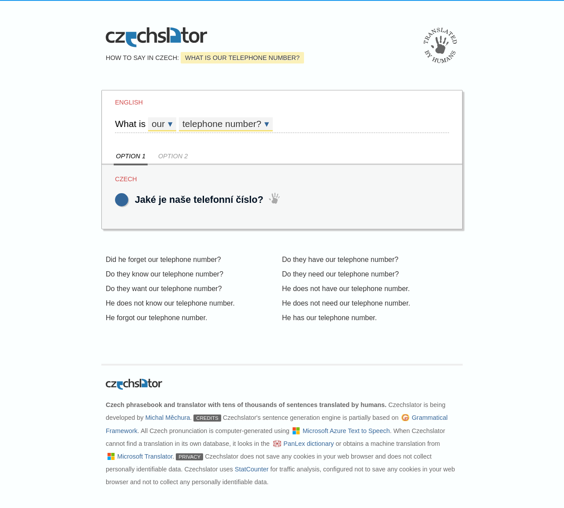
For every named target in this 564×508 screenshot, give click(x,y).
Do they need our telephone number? (340, 274)
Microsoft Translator (145, 456)
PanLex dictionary (308, 443)
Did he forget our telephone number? (163, 259)
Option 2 (173, 156)
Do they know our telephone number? (164, 274)
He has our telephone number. (329, 317)
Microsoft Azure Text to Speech (346, 430)
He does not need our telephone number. (346, 303)
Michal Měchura (167, 417)
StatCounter (252, 469)
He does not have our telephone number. (346, 288)
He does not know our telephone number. (170, 303)
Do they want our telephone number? (164, 288)
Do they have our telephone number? (340, 259)
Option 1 (130, 156)
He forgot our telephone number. (156, 317)
